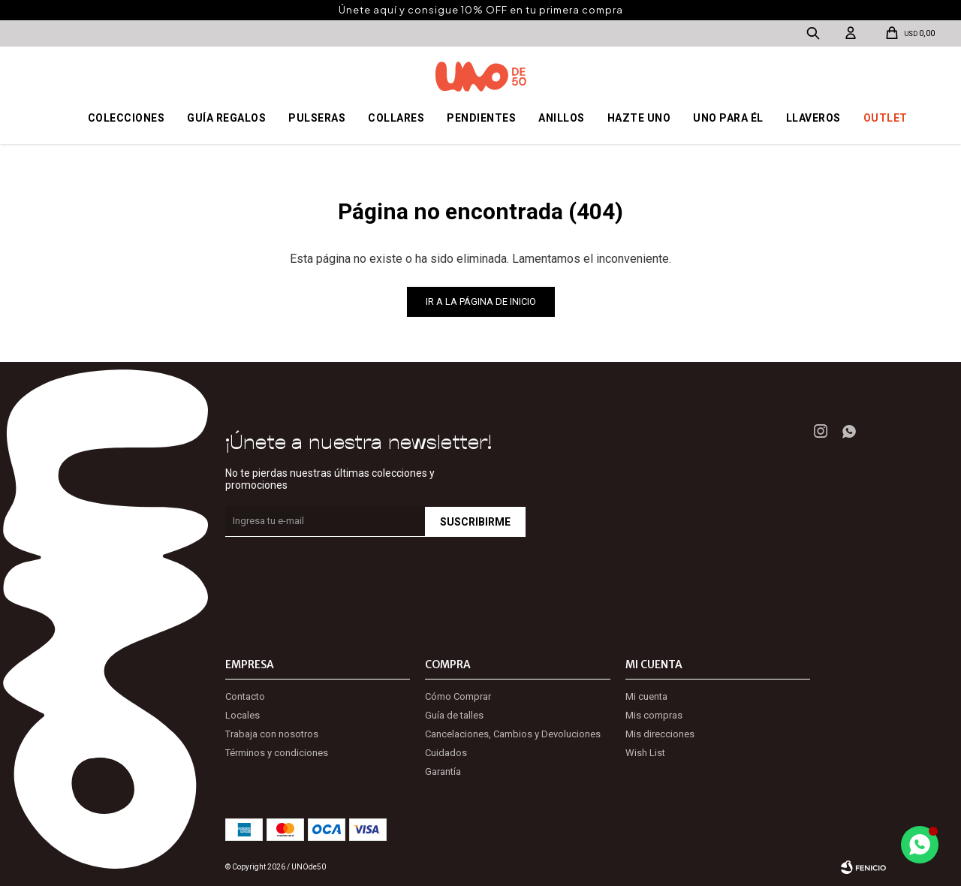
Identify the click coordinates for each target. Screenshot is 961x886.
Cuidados (446, 752)
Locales (242, 715)
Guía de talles (454, 715)
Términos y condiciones (276, 752)
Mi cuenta (646, 696)
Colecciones (126, 118)
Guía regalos (226, 118)
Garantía (443, 771)
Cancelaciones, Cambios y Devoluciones (513, 734)
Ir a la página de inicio (481, 301)
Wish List (645, 752)
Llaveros (813, 118)
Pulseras (316, 118)
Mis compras (653, 715)
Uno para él (728, 118)
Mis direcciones (659, 734)
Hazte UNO (639, 118)
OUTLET (885, 118)
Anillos (561, 118)
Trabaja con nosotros (271, 734)
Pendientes (481, 118)
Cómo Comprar (458, 696)
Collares (396, 118)
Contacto (245, 696)
